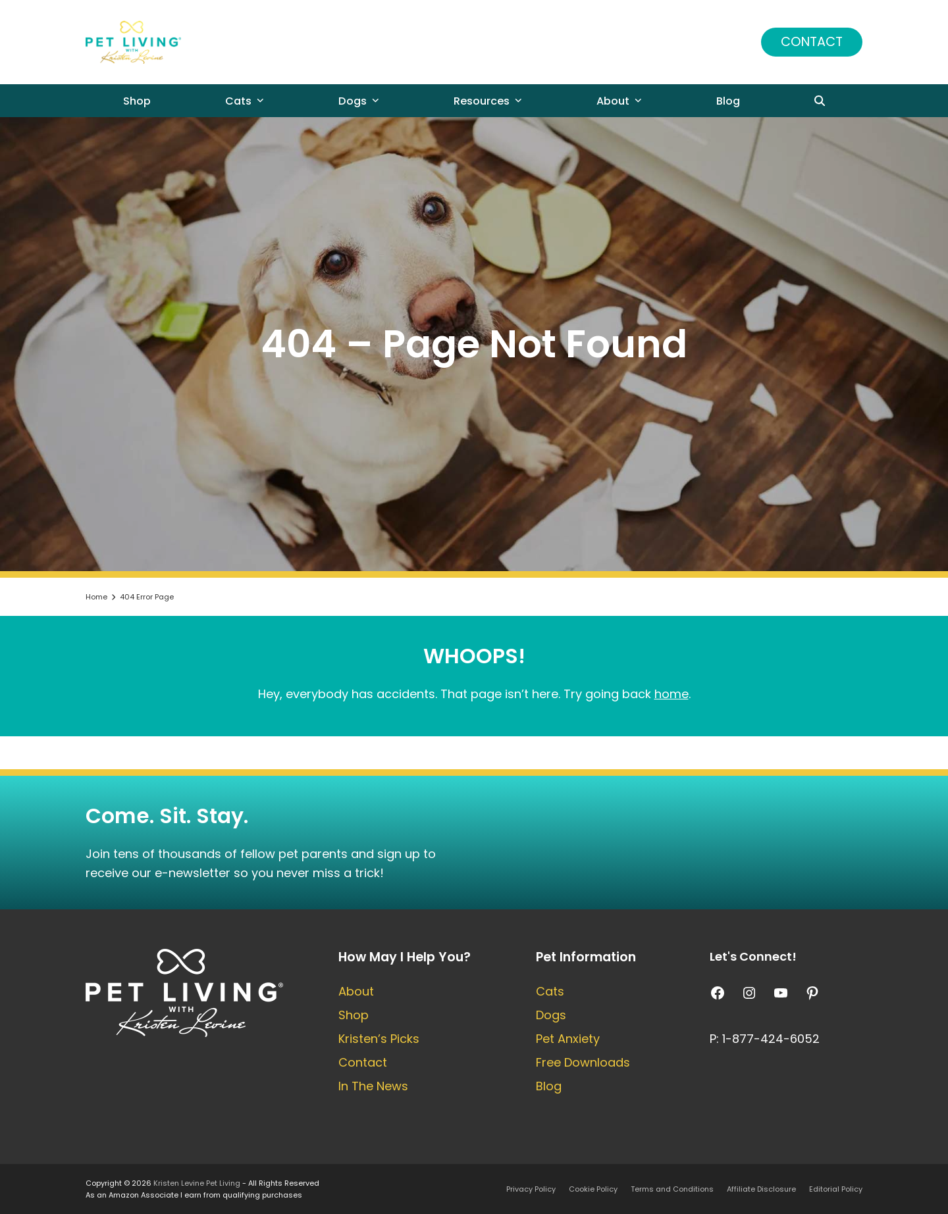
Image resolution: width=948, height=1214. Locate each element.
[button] (820, 100)
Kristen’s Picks (378, 1038)
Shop (353, 1015)
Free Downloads (583, 1062)
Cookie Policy (593, 1189)
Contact (812, 42)
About (356, 991)
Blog (549, 1086)
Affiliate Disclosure (761, 1189)
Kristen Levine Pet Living (196, 1183)
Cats (550, 991)
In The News (373, 1086)
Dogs (551, 1015)
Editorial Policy (835, 1189)
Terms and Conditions (672, 1189)
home (671, 694)
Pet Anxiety (568, 1038)
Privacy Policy (531, 1189)
